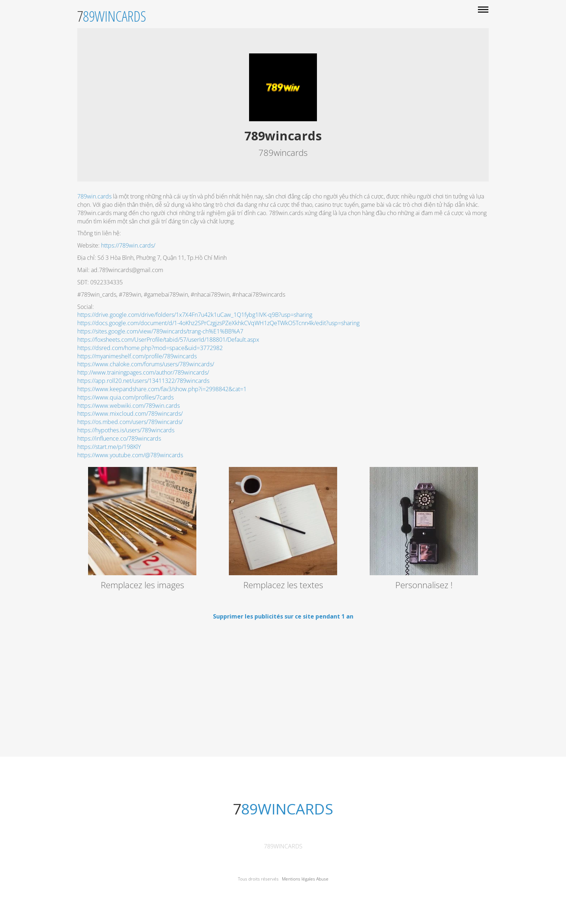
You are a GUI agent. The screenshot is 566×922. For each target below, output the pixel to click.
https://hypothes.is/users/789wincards (125, 430)
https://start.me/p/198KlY (109, 447)
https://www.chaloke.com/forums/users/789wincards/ (145, 364)
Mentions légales (298, 879)
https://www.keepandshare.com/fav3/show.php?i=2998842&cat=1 (162, 389)
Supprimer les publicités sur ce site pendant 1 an (283, 616)
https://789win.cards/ (128, 245)
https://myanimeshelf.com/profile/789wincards (137, 356)
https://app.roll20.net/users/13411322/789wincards (143, 381)
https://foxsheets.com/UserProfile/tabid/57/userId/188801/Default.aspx (168, 340)
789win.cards (94, 196)
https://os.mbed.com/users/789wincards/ (130, 422)
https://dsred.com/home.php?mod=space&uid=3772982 (150, 348)
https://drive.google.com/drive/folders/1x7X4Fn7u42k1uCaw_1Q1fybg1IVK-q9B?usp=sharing (194, 315)
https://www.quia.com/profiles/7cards (125, 397)
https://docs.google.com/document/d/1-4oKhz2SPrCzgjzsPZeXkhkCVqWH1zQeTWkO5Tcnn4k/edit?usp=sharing (218, 323)
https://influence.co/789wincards (119, 438)
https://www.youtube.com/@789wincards (130, 455)
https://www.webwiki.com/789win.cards (128, 406)
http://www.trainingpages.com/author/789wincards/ (143, 372)
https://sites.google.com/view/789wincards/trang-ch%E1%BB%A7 (160, 331)
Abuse (322, 879)
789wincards (283, 846)
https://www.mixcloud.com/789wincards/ (130, 414)
